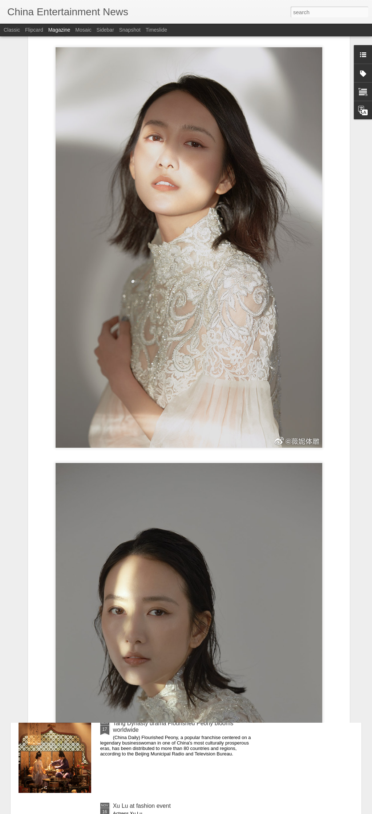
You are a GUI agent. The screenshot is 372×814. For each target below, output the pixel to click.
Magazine (59, 30)
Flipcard (34, 30)
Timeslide (156, 30)
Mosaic (83, 30)
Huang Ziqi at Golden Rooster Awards (161, 641)
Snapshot (130, 30)
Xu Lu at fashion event (142, 806)
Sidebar (105, 30)
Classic (12, 30)
